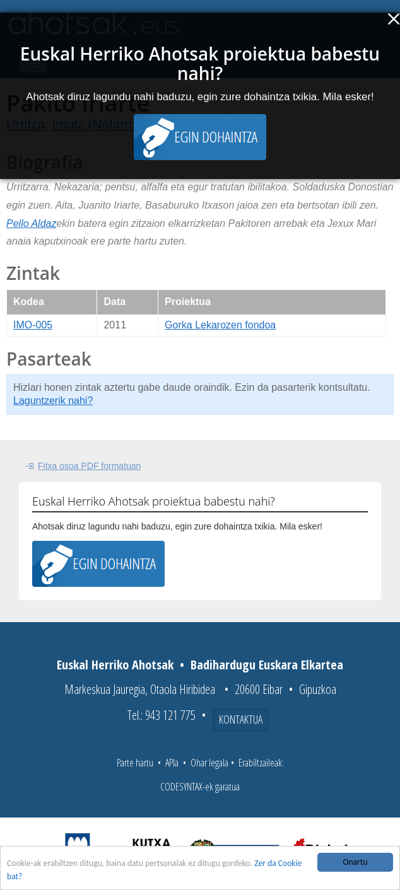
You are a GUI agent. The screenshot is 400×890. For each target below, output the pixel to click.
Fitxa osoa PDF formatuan (89, 466)
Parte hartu (135, 763)
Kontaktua (240, 719)
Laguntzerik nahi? (53, 400)
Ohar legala (209, 763)
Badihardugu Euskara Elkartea (267, 664)
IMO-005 (32, 325)
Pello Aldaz (31, 223)
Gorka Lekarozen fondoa (220, 325)
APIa (172, 763)
